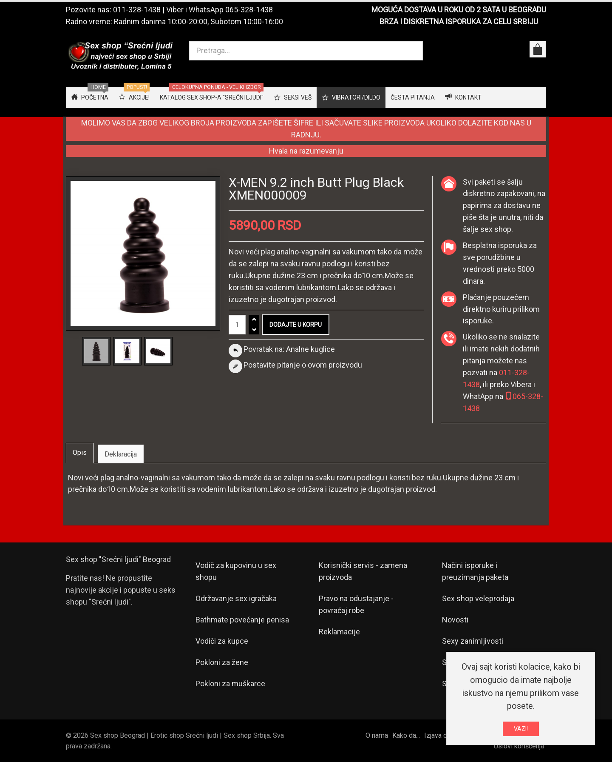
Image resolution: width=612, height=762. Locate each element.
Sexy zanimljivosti (472, 640)
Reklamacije (339, 631)
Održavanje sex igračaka (236, 598)
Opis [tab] (80, 452)
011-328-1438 (137, 9)
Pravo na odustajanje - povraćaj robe (356, 604)
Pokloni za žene (222, 662)
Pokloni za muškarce (230, 683)
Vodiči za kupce (222, 640)
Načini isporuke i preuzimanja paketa (475, 571)
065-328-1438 (249, 9)
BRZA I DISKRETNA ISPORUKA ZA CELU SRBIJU (459, 21)
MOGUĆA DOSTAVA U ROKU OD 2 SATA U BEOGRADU (458, 9)
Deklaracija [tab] (121, 454)
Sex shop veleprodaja (478, 598)
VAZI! (521, 730)
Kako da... (406, 735)
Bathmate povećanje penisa (242, 619)
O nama (377, 735)
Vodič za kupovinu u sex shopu (236, 571)
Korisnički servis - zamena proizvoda (363, 571)
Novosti (455, 619)
